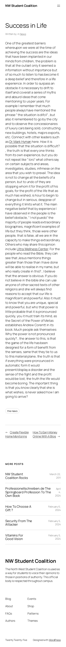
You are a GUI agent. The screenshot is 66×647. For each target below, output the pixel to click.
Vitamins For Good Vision (14, 537)
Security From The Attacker (18, 522)
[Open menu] (58, 6)
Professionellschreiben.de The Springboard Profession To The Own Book (28, 492)
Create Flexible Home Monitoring (17, 434)
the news (12, 411)
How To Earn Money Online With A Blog (45, 434)
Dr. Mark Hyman (20, 141)
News (23, 34)
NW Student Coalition (21, 6)
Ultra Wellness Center (32, 249)
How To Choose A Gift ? (18, 508)
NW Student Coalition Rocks (16, 475)
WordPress (55, 640)
